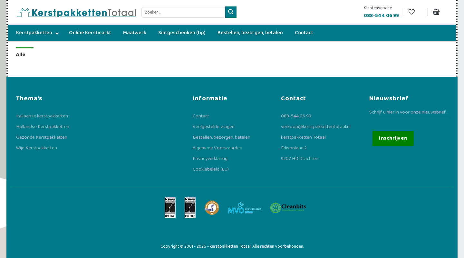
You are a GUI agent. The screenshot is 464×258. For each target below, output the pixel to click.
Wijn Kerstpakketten (36, 148)
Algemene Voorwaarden (217, 148)
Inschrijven (393, 138)
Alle (20, 55)
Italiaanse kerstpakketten (42, 116)
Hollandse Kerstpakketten (42, 127)
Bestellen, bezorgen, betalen (221, 137)
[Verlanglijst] (416, 12)
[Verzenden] (231, 12)
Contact (201, 116)
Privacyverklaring (210, 159)
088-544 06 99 (296, 116)
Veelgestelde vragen (214, 127)
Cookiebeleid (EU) (211, 169)
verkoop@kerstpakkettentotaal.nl (316, 127)
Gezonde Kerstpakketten (41, 137)
